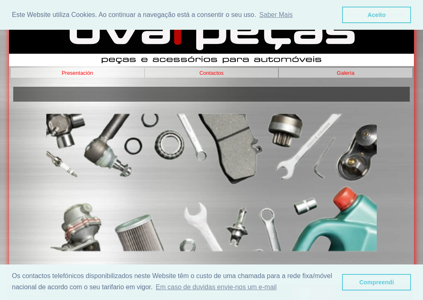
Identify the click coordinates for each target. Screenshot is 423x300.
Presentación (77, 73)
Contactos (212, 73)
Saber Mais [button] (276, 14)
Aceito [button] (377, 15)
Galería (345, 73)
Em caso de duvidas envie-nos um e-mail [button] (216, 286)
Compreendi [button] (376, 282)
